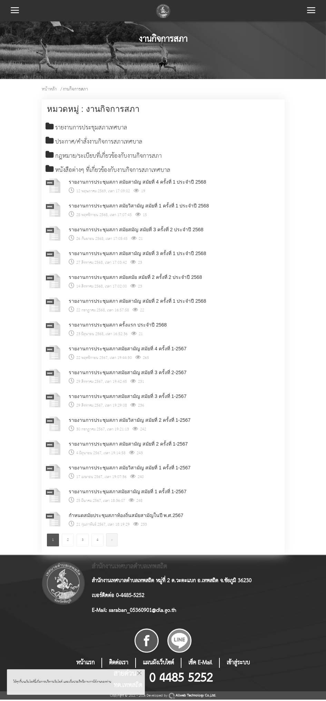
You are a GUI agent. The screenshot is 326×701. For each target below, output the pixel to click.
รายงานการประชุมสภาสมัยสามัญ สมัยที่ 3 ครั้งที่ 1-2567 (128, 397)
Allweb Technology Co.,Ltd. (192, 697)
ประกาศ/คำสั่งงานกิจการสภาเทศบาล (95, 142)
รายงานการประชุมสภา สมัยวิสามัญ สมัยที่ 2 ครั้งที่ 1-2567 (130, 421)
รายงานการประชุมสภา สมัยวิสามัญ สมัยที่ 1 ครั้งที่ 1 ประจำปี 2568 (139, 207)
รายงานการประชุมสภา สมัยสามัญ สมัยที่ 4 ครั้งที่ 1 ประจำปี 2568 (137, 183)
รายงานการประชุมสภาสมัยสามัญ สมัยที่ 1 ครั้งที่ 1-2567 (128, 493)
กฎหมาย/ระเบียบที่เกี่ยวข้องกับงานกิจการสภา (106, 157)
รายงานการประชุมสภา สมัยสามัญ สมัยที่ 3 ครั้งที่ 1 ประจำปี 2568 (137, 254)
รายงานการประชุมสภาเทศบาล (87, 128)
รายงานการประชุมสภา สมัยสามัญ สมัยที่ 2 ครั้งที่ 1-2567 (128, 445)
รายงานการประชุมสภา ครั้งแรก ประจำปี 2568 (118, 326)
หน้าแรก (85, 664)
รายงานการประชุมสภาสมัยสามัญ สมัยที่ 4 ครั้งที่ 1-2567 (128, 350)
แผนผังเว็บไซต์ (158, 664)
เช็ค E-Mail (200, 664)
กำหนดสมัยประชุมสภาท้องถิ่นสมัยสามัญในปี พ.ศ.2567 (126, 516)
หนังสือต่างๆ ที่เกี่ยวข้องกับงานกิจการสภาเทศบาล (110, 171)
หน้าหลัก (49, 89)
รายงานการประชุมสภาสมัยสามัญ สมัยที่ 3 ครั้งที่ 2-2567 (128, 374)
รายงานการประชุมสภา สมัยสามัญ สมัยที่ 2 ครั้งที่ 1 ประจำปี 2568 (137, 302)
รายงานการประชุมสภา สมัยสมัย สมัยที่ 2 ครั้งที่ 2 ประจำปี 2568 (135, 278)
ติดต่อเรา (118, 664)
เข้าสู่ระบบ (238, 664)
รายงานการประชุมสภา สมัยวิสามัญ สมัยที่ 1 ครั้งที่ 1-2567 (130, 469)
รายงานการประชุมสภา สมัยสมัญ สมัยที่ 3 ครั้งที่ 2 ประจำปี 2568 (136, 231)
